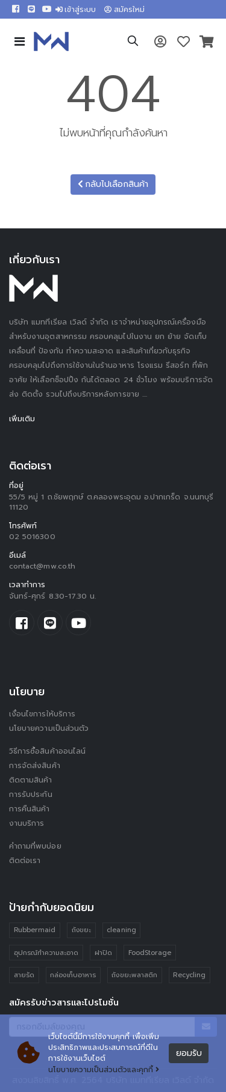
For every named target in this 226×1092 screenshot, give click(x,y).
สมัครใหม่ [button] (124, 9)
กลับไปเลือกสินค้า (113, 184)
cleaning (121, 930)
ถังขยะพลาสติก (134, 975)
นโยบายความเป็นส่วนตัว (49, 728)
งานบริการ (27, 823)
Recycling (189, 975)
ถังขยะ (81, 930)
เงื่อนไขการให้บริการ (42, 714)
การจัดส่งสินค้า (34, 765)
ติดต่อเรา (24, 860)
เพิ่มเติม (22, 418)
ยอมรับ (189, 1053)
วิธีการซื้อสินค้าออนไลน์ (47, 751)
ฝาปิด (103, 953)
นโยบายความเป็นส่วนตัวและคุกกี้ (103, 1069)
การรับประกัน (30, 794)
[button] (133, 42)
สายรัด (24, 975)
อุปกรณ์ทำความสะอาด (46, 953)
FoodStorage (150, 953)
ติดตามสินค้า (30, 780)
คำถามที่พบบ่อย (35, 846)
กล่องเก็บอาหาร (73, 975)
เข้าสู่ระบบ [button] (75, 9)
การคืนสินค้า (29, 809)
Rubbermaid (35, 930)
